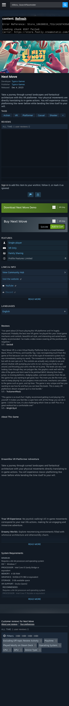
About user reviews (9, 626)
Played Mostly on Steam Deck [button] (18, 647)
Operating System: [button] (48, 647)
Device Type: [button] (31, 651)
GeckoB (9, 346)
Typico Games (18, 83)
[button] (34, 128)
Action (7, 117)
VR (16, 117)
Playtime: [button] (49, 642)
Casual (41, 117)
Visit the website (12, 280)
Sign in (4, 187)
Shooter (53, 117)
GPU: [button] (16, 651)
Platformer (28, 117)
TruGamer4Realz (13, 393)
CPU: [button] (5, 651)
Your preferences (27, 626)
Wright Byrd (11, 410)
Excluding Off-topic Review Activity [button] (21, 642)
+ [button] (62, 117)
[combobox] (36, 4)
